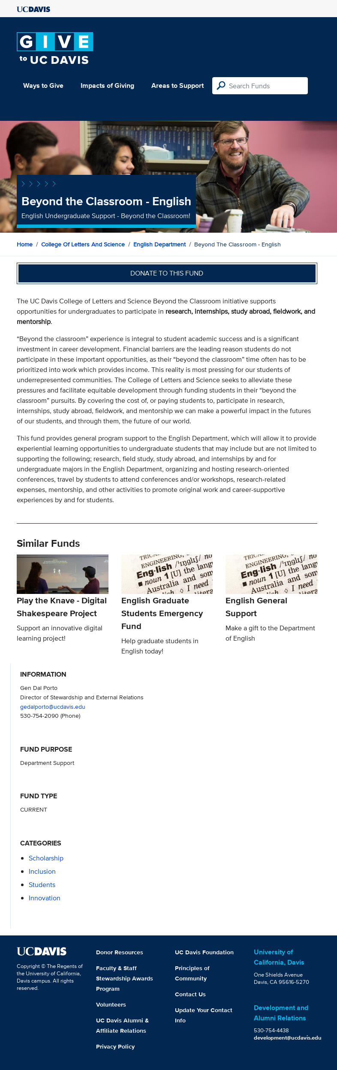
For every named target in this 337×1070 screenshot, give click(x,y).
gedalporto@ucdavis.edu (52, 706)
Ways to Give (43, 85)
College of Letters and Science (83, 244)
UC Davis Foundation (204, 952)
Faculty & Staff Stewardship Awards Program (124, 978)
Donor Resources (119, 952)
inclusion (42, 871)
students (42, 885)
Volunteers (111, 1004)
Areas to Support (177, 85)
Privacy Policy (115, 1046)
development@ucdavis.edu (288, 1038)
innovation (44, 898)
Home (25, 244)
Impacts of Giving (107, 85)
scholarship (46, 858)
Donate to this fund (166, 273)
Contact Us (190, 994)
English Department (159, 244)
